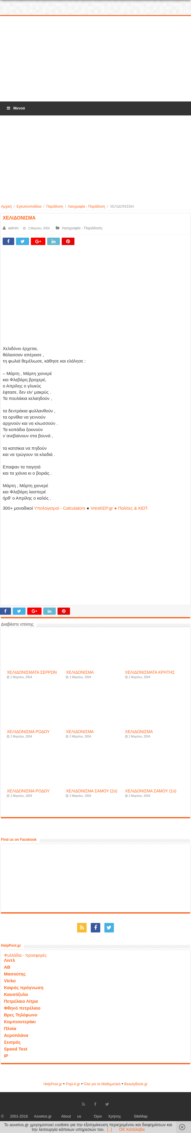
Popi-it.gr (73, 1084)
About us (71, 1116)
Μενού (15, 108)
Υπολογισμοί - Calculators (59, 508)
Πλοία (10, 1028)
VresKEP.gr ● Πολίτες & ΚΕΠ (118, 508)
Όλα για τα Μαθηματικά (102, 1084)
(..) (109, 1129)
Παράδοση (54, 206)
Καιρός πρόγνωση (23, 987)
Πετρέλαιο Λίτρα (21, 1001)
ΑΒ (7, 967)
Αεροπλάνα (16, 1035)
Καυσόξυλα (16, 994)
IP (6, 1055)
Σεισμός (12, 1042)
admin (13, 228)
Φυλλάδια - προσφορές (25, 955)
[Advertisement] (95, 59)
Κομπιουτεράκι (20, 1021)
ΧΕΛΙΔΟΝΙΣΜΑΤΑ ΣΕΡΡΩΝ (32, 672)
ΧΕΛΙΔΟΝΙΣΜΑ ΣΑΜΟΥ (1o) (150, 791)
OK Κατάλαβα (132, 1129)
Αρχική (6, 206)
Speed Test (15, 1048)
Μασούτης (15, 973)
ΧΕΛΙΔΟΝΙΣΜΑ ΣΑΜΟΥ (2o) (91, 791)
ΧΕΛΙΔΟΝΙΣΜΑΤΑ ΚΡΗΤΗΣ (150, 672)
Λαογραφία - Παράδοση (86, 206)
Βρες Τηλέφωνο (20, 1014)
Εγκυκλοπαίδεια (29, 206)
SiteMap (140, 1116)
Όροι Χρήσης (107, 1116)
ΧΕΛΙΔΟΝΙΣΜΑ (80, 672)
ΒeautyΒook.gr (136, 1084)
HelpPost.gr (52, 1084)
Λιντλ (9, 960)
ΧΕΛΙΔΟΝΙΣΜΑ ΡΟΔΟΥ (28, 732)
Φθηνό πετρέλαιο (22, 1007)
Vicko (10, 980)
